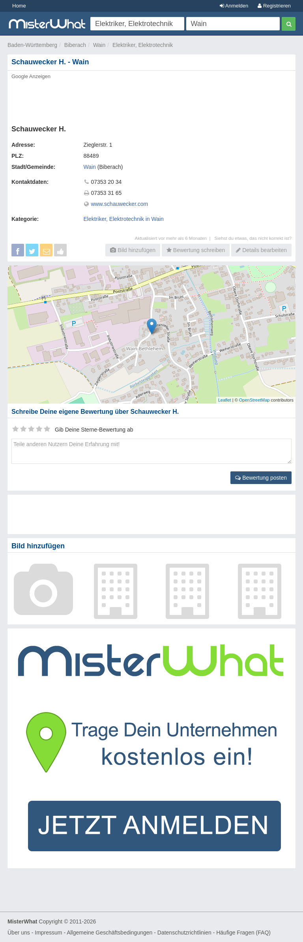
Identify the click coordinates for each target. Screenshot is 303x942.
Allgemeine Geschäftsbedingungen (109, 932)
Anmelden (234, 6)
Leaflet (224, 400)
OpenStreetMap (254, 400)
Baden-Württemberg (32, 45)
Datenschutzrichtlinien (184, 932)
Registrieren (274, 6)
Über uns (18, 932)
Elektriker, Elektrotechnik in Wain (124, 219)
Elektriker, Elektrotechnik (142, 45)
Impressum (48, 932)
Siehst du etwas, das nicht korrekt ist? (253, 238)
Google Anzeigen (30, 76)
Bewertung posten (261, 478)
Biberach (75, 45)
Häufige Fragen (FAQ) (243, 932)
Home (19, 6)
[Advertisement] (151, 100)
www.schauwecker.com (119, 204)
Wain (99, 45)
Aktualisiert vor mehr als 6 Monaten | (174, 238)
